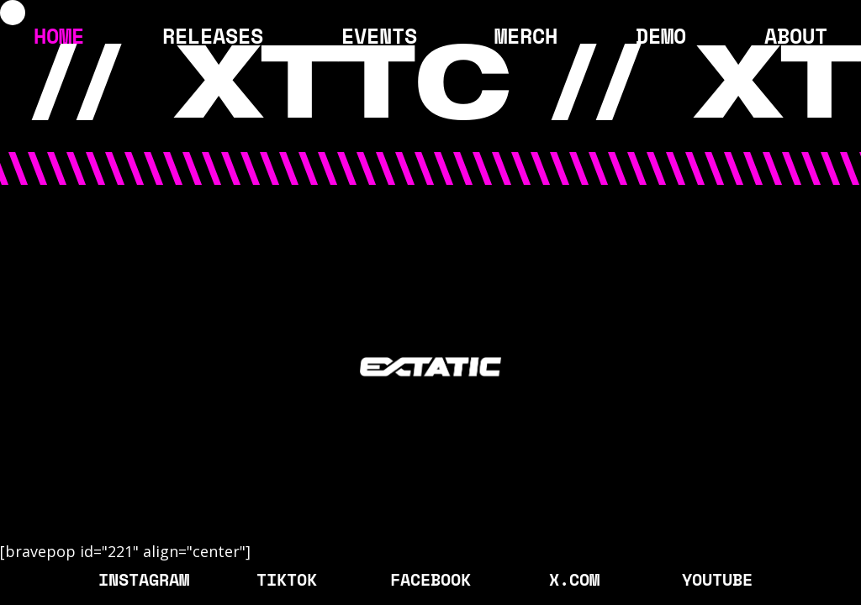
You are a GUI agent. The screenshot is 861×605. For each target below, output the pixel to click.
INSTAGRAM (143, 579)
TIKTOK (286, 579)
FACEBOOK (430, 579)
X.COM (574, 579)
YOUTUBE (717, 579)
